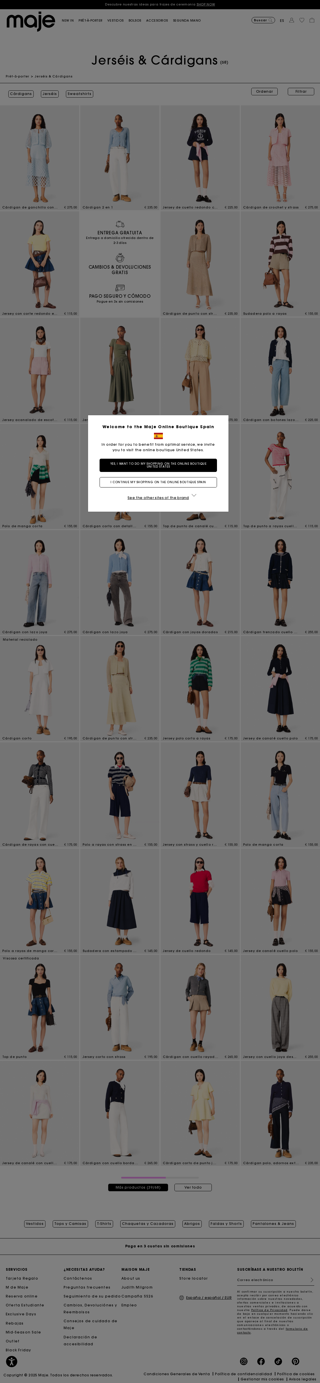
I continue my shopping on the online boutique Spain (160, 482)
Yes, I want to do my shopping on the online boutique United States (160, 465)
